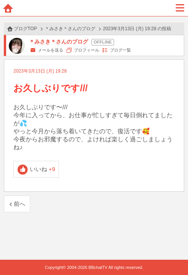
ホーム (8, 8)
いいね (43, 169)
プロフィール (86, 50)
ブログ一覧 (120, 50)
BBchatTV (94, 8)
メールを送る (50, 50)
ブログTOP (25, 28)
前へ (19, 204)
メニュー (180, 8)
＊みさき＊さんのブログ (70, 28)
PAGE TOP (174, 254)
